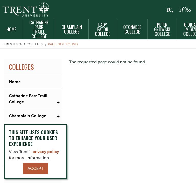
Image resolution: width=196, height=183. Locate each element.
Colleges (35, 44)
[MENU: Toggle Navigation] (185, 10)
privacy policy (45, 151)
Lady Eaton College (102, 29)
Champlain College (72, 29)
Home (11, 29)
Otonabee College (132, 29)
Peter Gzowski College (162, 29)
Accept (35, 168)
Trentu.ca (13, 44)
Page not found (63, 44)
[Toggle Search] (170, 10)
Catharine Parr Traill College (38, 29)
